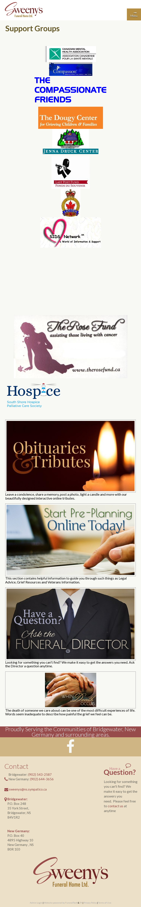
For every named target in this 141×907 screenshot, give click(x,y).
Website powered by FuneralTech (60, 902)
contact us (115, 806)
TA (81, 902)
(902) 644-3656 (42, 779)
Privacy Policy (90, 902)
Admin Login (36, 902)
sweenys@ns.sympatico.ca (28, 789)
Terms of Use (104, 902)
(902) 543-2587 (40, 774)
